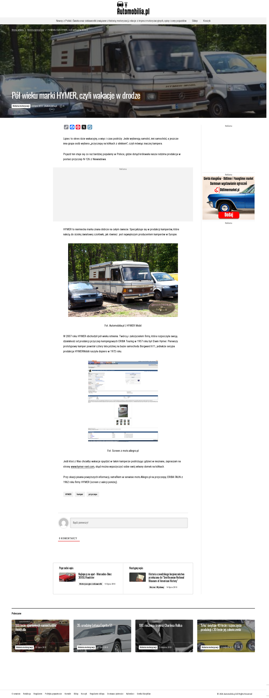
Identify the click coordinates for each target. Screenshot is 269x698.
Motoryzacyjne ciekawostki (91, 584)
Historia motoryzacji (35, 30)
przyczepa (93, 494)
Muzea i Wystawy (157, 587)
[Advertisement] (95, 194)
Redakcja (27, 694)
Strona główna (18, 30)
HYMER (68, 494)
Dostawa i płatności (115, 694)
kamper (80, 494)
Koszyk (206, 20)
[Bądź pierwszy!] (129, 522)
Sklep (195, 20)
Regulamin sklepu (97, 694)
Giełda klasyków (143, 694)
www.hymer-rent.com (82, 466)
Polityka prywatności (53, 694)
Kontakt (68, 694)
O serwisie (16, 694)
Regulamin (38, 694)
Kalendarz (130, 694)
